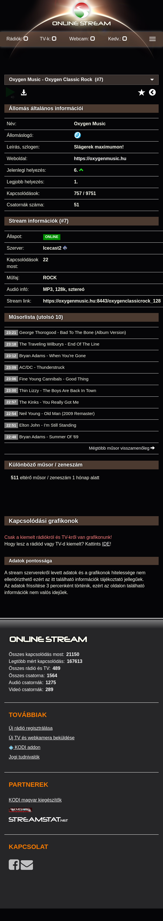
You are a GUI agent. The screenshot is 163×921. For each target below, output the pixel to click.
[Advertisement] (81, 64)
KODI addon (25, 747)
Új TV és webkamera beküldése (42, 737)
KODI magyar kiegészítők (35, 799)
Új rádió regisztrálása (30, 728)
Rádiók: (17, 38)
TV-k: (48, 38)
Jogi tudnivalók (24, 756)
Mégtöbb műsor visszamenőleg (122, 448)
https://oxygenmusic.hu (100, 158)
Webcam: (82, 38)
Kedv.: (117, 38)
